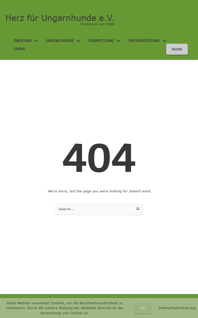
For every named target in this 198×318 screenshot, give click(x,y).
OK (142, 308)
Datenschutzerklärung (176, 308)
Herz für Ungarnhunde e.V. (59, 17)
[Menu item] (26, 41)
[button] (36, 41)
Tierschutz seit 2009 (97, 24)
